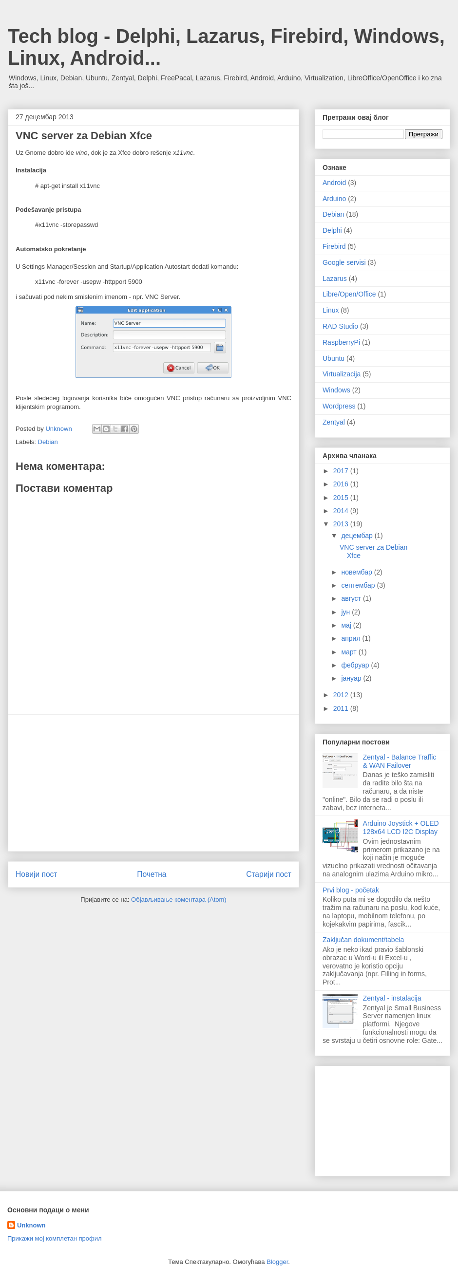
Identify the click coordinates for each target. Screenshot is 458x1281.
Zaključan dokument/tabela (363, 940)
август (352, 598)
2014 (341, 511)
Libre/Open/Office (349, 294)
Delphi (332, 230)
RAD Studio (340, 326)
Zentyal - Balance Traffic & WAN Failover (400, 761)
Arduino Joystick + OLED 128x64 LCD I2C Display (401, 827)
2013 (341, 524)
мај (347, 625)
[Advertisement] (153, 783)
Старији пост (268, 874)
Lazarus (335, 278)
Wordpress (339, 406)
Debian (48, 442)
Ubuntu (333, 358)
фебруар (356, 665)
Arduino (334, 199)
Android (334, 182)
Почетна (151, 874)
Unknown (31, 1225)
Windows (336, 390)
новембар (357, 572)
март (349, 652)
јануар (352, 678)
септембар (359, 585)
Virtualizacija (342, 374)
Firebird (334, 246)
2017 (341, 471)
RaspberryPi (341, 342)
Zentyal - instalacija (392, 998)
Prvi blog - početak (351, 890)
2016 (341, 484)
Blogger (277, 1261)
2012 (341, 695)
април (351, 638)
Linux (331, 310)
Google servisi (344, 262)
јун (346, 612)
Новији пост (36, 874)
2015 (341, 497)
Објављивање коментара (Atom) (179, 899)
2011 (341, 708)
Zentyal (334, 422)
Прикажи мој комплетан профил (54, 1238)
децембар (357, 535)
